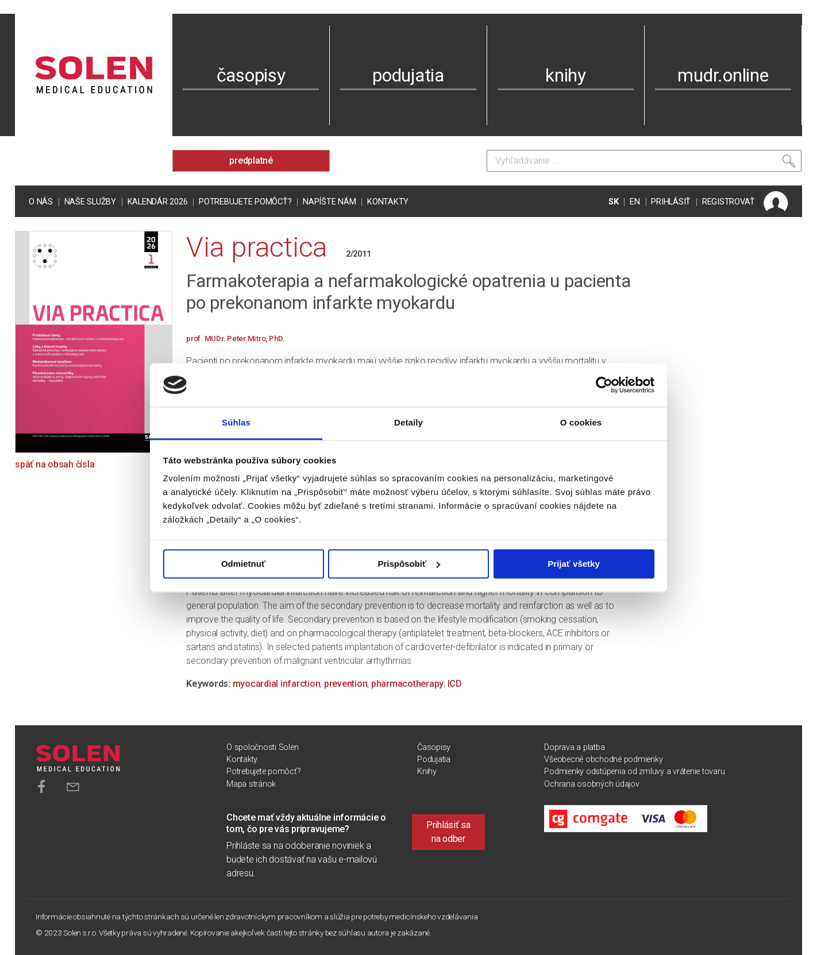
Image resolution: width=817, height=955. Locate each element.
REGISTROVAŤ (728, 202)
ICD (455, 683)
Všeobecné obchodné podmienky (603, 759)
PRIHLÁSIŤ (671, 202)
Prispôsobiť (408, 564)
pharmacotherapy (407, 683)
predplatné (251, 160)
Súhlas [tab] (236, 423)
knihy (565, 75)
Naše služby (90, 202)
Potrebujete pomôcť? (245, 202)
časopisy (251, 75)
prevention (346, 683)
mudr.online (722, 75)
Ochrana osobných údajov (591, 784)
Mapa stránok (251, 784)
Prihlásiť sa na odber (448, 831)
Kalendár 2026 (158, 202)
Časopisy (433, 747)
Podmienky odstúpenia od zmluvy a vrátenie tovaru (634, 771)
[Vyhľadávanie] (644, 161)
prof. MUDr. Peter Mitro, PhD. (235, 338)
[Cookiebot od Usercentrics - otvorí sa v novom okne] (604, 384)
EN (635, 202)
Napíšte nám (329, 202)
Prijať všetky (574, 564)
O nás (41, 202)
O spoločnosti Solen (262, 747)
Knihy (427, 771)
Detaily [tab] (408, 423)
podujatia (408, 75)
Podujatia (433, 759)
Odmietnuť (243, 564)
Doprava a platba (574, 747)
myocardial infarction (277, 683)
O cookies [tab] (581, 423)
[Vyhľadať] (789, 163)
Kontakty (387, 202)
